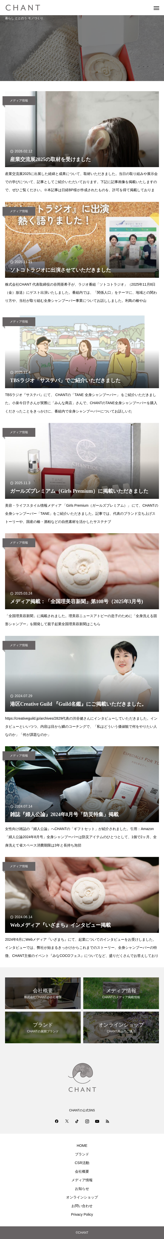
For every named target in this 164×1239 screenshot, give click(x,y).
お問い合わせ (82, 1206)
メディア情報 (19, 100)
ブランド (82, 1154)
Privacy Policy (82, 1214)
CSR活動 (82, 1163)
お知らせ (82, 1189)
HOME (82, 1146)
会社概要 (82, 1171)
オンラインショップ (82, 1197)
